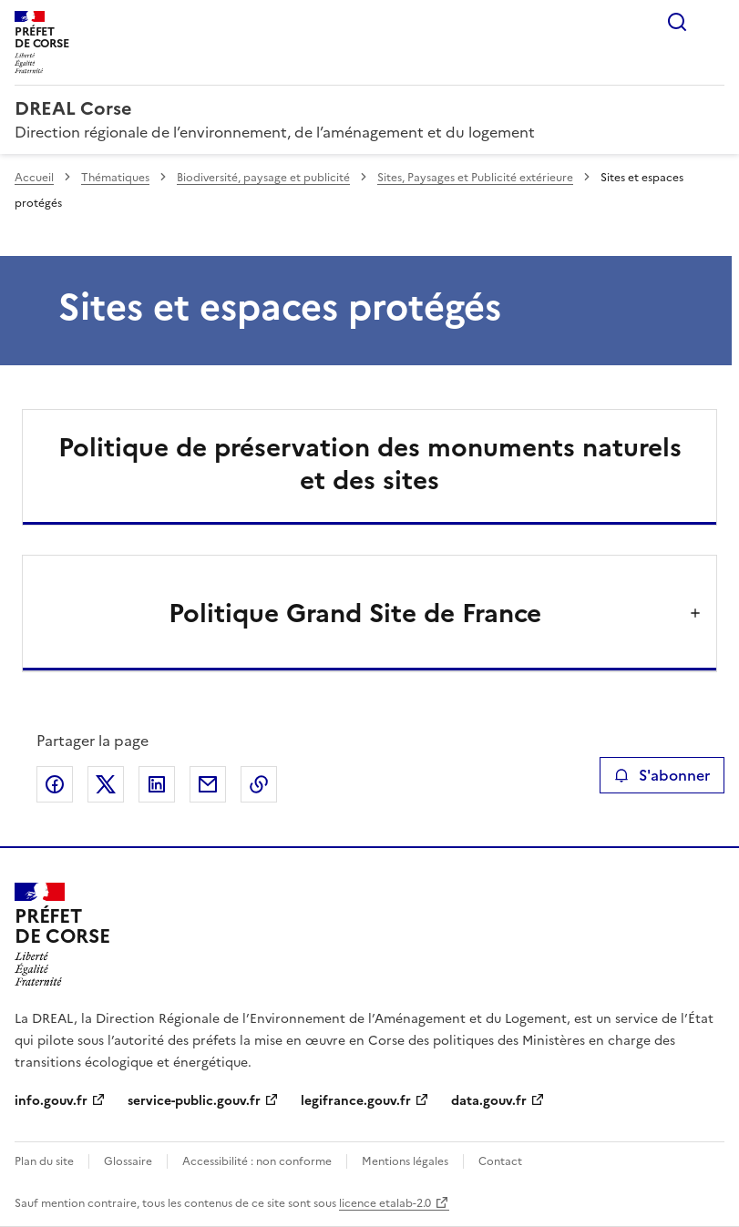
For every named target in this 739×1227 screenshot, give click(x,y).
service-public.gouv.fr (194, 1100)
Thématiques (115, 177)
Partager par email (208, 784)
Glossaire (128, 1161)
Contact (500, 1161)
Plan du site (44, 1161)
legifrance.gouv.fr (356, 1100)
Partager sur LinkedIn (157, 784)
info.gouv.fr (51, 1100)
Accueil (34, 177)
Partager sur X (105, 784)
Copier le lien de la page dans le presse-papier (259, 784)
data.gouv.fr (489, 1100)
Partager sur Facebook (54, 784)
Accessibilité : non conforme (257, 1161)
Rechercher (677, 22)
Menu (713, 22)
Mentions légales (405, 1161)
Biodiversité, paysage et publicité (263, 177)
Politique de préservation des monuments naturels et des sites (370, 463)
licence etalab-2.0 (385, 1203)
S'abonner (662, 775)
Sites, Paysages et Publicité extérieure (475, 177)
